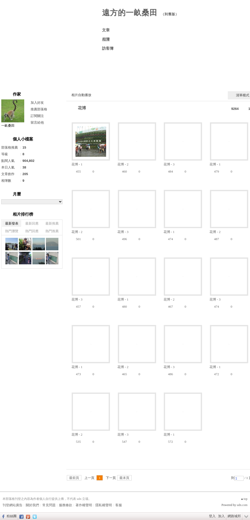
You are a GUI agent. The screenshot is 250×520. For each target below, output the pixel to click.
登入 (212, 516)
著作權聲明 (84, 505)
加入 (221, 516)
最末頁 (124, 478)
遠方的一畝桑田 (129, 12)
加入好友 (37, 103)
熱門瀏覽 (11, 231)
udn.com (242, 505)
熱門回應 (32, 231)
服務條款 (65, 505)
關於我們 (32, 505)
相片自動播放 (81, 95)
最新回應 (32, 223)
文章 (106, 30)
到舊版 (170, 14)
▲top (244, 499)
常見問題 (49, 505)
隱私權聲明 (103, 505)
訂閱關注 (37, 116)
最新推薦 (52, 223)
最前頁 (74, 478)
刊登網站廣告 (12, 505)
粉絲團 (12, 516)
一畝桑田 (8, 125)
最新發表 (11, 223)
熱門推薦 (52, 231)
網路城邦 (234, 516)
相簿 (106, 39)
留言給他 (37, 122)
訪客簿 (108, 48)
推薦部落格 (39, 109)
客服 (118, 505)
